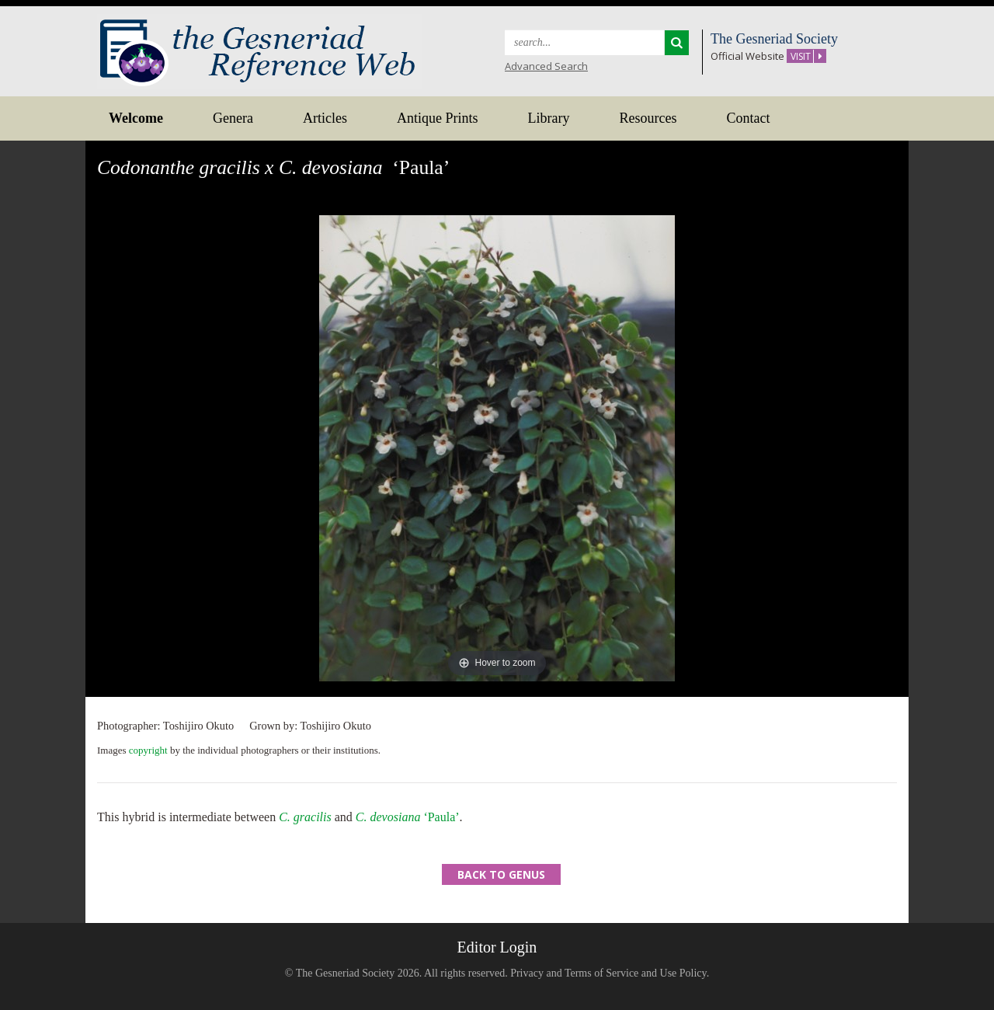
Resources (647, 118)
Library (548, 118)
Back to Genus (501, 874)
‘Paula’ (408, 817)
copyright (148, 750)
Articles (325, 118)
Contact (748, 118)
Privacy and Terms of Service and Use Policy (608, 973)
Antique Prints (437, 118)
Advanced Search (546, 66)
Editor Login (497, 947)
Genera (233, 118)
